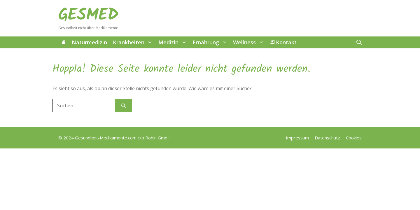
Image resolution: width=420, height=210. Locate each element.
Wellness (250, 42)
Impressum (297, 138)
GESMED (88, 15)
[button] (359, 42)
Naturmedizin (89, 42)
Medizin (174, 42)
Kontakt (283, 42)
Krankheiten (134, 42)
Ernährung (211, 42)
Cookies (354, 138)
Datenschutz (327, 138)
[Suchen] (123, 105)
